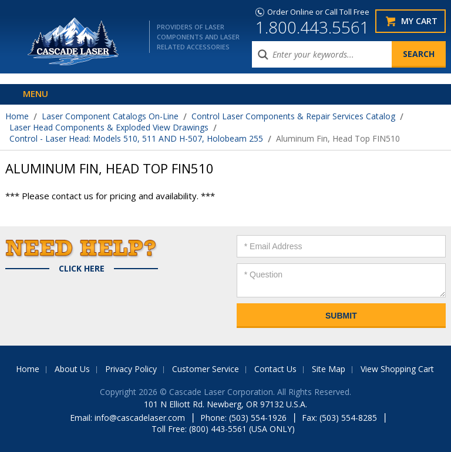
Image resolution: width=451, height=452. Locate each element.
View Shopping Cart (397, 368)
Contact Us (275, 368)
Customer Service (205, 368)
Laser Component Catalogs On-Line (110, 116)
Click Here (82, 268)
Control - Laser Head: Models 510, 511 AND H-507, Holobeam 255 (136, 138)
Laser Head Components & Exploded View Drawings (108, 127)
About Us (72, 368)
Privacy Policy (131, 368)
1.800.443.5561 (312, 27)
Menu (35, 93)
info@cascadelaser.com (140, 417)
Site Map (328, 368)
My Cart (419, 20)
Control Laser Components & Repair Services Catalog (293, 116)
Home (17, 116)
